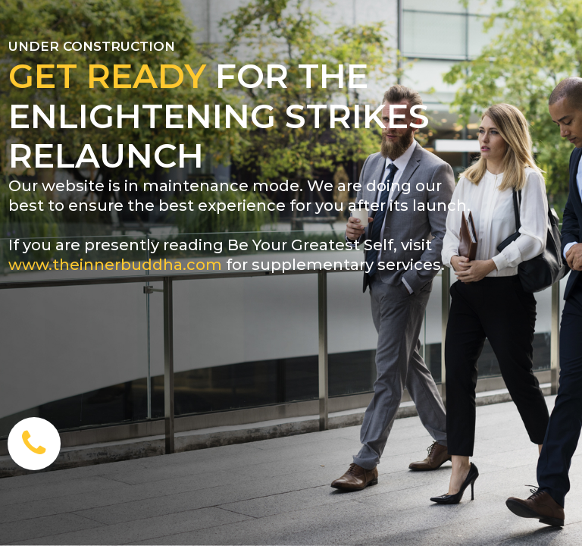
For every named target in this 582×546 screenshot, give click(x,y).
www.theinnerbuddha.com (115, 265)
